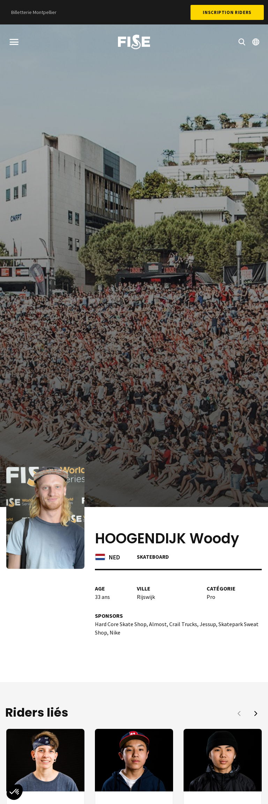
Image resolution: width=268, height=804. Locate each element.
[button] (256, 713)
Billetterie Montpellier (34, 12)
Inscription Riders (227, 12)
